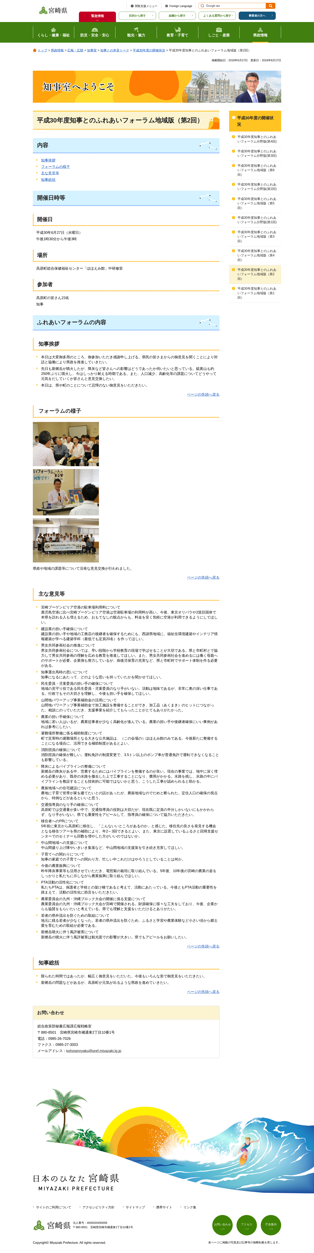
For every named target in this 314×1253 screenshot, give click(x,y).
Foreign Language (180, 6)
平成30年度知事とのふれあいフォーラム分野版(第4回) (257, 139)
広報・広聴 (75, 50)
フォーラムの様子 (55, 167)
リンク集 (189, 1207)
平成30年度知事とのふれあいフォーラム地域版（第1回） (257, 293)
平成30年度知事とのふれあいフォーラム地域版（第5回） (257, 203)
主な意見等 (50, 173)
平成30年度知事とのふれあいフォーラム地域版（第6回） (257, 170)
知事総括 (48, 180)
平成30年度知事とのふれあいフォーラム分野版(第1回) (257, 220)
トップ (42, 50)
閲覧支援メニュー (146, 6)
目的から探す (137, 15)
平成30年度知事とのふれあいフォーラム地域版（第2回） (257, 274)
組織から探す (177, 15)
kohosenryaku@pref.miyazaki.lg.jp (93, 1051)
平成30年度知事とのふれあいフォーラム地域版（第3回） (257, 236)
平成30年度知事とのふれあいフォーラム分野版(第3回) (257, 153)
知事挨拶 (48, 160)
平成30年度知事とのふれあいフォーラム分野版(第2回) (257, 187)
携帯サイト (164, 1207)
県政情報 (57, 50)
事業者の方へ (257, 15)
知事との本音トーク (114, 50)
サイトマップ (135, 1207)
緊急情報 (97, 16)
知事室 (92, 50)
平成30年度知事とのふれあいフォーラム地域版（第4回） (257, 255)
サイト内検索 (202, 5)
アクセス (246, 1224)
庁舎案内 (271, 1224)
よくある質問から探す (217, 15)
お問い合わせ (222, 1224)
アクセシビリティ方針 (99, 1207)
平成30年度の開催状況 (149, 50)
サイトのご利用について (53, 1207)
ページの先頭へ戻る (203, 395)
